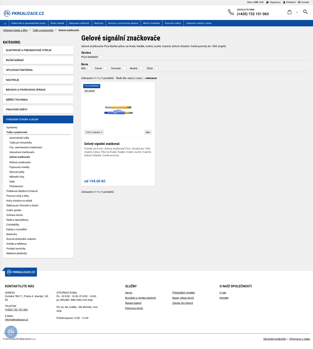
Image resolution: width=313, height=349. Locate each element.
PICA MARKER (89, 56)
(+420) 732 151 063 (16, 309)
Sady (12, 181)
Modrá (133, 68)
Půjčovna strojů (134, 308)
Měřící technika (151, 23)
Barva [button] (84, 64)
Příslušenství (16, 186)
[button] (293, 12)
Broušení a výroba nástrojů (140, 297)
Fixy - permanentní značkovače (25, 147)
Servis (128, 292)
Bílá (83, 68)
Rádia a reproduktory (17, 219)
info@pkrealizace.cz (16, 319)
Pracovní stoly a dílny (17, 196)
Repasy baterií (133, 303)
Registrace (273, 2)
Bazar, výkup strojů (183, 297)
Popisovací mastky (19, 167)
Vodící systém (13, 210)
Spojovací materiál (79, 23)
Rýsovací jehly (16, 172)
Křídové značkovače (20, 162)
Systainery (11, 127)
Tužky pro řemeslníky (20, 142)
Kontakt (303, 2)
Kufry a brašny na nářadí (19, 200)
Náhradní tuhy (16, 176)
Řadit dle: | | (136, 78)
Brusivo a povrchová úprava (123, 23)
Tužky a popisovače (43, 30)
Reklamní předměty (16, 253)
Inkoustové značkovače (21, 152)
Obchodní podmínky (274, 338)
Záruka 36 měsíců (182, 303)
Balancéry (11, 234)
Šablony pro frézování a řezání (22, 205)
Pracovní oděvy (173, 23)
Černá (98, 68)
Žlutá (150, 68)
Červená (116, 68)
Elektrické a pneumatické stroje (29, 23)
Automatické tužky (19, 137)
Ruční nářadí (57, 23)
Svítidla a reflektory (16, 243)
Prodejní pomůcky (16, 248)
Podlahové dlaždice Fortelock (22, 191)
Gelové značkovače (19, 157)
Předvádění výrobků (183, 292)
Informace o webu (299, 338)
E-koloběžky (12, 224)
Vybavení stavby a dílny (199, 23)
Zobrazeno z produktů (97, 78)
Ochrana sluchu (14, 215)
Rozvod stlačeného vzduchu (21, 239)
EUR (261, 2)
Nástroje (99, 23)
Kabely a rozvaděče (16, 229)
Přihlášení (289, 2)
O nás (223, 292)
